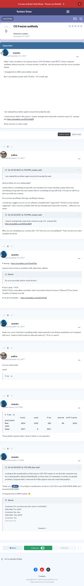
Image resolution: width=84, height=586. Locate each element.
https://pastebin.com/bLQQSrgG (34, 298)
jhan (33, 467)
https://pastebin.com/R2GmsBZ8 (20, 119)
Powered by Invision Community (42, 582)
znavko (25, 34)
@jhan (15, 486)
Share (13, 548)
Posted (15, 56)
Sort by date (76, 134)
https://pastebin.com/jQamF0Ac (24, 263)
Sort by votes (64, 134)
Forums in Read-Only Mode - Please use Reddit (39, 4)
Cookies (42, 576)
